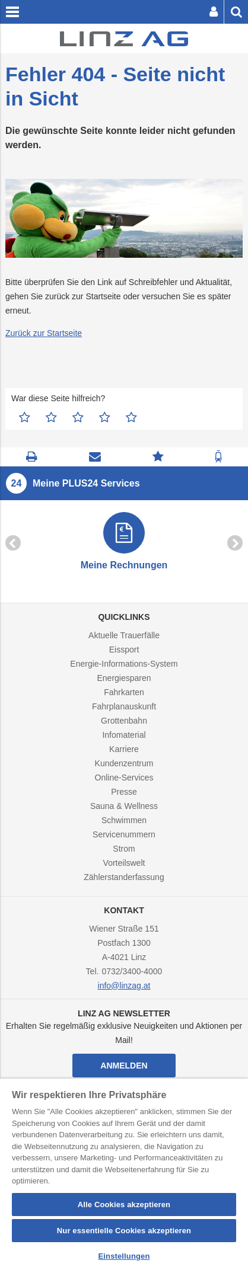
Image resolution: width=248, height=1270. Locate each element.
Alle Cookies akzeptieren (124, 1204)
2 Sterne (51, 417)
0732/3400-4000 (131, 971)
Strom (124, 848)
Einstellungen (124, 1256)
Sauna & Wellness (124, 806)
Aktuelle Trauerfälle (124, 635)
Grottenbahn (124, 720)
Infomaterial (123, 735)
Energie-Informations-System (123, 663)
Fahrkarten (124, 692)
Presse (124, 791)
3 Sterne (78, 417)
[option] (124, 542)
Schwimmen (124, 820)
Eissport (124, 649)
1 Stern (24, 417)
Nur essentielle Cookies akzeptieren (124, 1230)
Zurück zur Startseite (43, 333)
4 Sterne (104, 417)
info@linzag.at (124, 985)
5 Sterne (131, 417)
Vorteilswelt (124, 863)
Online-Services (124, 777)
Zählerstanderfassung (124, 877)
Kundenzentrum (124, 763)
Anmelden (123, 1065)
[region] (124, 1174)
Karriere (124, 749)
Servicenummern (124, 834)
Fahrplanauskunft (124, 706)
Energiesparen (124, 678)
